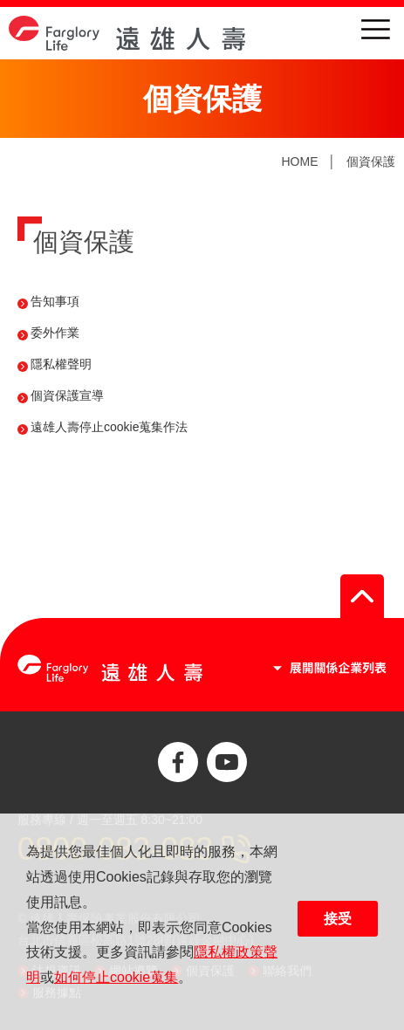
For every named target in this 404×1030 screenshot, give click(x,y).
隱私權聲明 (61, 364)
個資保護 (370, 161)
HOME (299, 161)
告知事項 (55, 301)
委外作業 (55, 333)
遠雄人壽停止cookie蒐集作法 (109, 427)
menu (375, 29)
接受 (338, 918)
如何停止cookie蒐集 (116, 977)
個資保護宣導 (67, 395)
